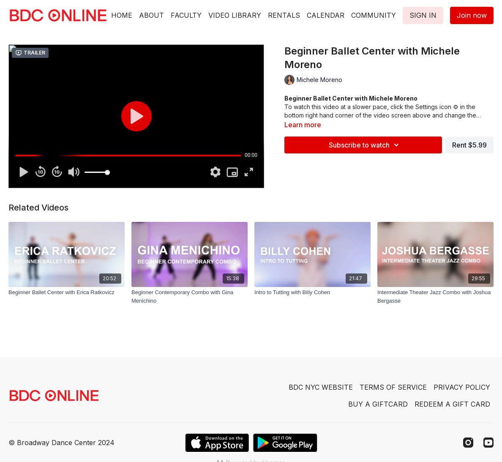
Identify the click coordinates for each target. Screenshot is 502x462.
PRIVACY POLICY (462, 387)
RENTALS (284, 15)
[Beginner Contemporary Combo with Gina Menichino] (189, 296)
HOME (121, 15)
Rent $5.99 (469, 145)
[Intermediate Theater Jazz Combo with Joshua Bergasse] (435, 296)
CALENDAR (325, 15)
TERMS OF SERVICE (393, 387)
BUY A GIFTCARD (378, 404)
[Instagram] (468, 442)
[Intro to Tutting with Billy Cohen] (312, 292)
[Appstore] (217, 442)
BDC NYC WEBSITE (321, 387)
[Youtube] (488, 442)
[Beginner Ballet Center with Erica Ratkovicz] (66, 292)
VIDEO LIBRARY (234, 15)
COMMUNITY (373, 15)
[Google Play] (285, 442)
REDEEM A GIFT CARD (452, 404)
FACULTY (186, 15)
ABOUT (151, 15)
